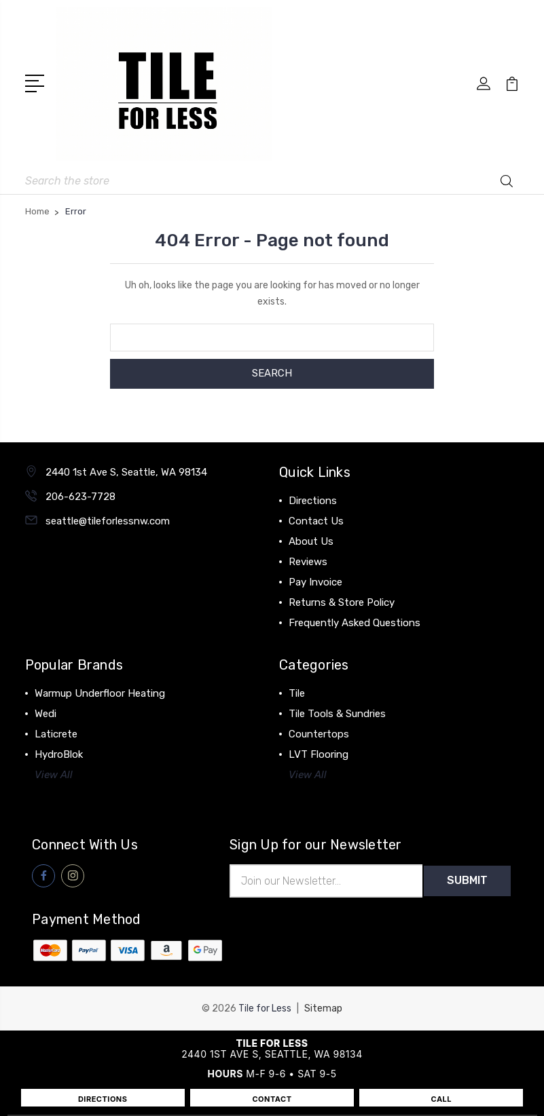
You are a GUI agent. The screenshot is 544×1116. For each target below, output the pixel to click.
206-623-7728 (80, 496)
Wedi (45, 714)
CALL (441, 1099)
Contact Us (316, 521)
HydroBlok (59, 754)
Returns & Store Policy (342, 602)
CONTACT (271, 1099)
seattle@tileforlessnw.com (108, 521)
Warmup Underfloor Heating (100, 693)
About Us (311, 541)
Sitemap (323, 1008)
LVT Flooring (318, 754)
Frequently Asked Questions (354, 623)
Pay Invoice (315, 582)
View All (54, 775)
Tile (297, 693)
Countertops (319, 734)
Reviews (308, 562)
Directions (313, 501)
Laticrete (56, 734)
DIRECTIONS (103, 1099)
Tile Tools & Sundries (337, 714)
